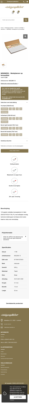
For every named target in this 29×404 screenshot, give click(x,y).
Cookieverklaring (5, 380)
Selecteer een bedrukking (9, 104)
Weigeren (12, 400)
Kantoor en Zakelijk (6, 29)
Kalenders (14, 29)
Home (2, 27)
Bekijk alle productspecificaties (9, 85)
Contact (3, 356)
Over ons (3, 341)
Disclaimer (3, 383)
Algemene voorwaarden (7, 375)
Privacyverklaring (5, 378)
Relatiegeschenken (10, 27)
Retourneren (4, 362)
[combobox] (12, 20)
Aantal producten (6, 144)
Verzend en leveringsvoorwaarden (9, 365)
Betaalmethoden (5, 359)
